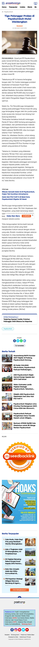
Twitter (24, 630)
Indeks (22, 7)
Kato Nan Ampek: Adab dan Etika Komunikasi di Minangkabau (12, 571)
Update (26, 216)
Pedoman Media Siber (27, 634)
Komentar (19, 345)
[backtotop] (19, 598)
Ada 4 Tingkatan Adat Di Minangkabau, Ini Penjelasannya (13, 551)
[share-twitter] (17, 340)
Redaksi (7, 634)
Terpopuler (13, 7)
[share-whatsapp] (21, 340)
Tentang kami (15, 634)
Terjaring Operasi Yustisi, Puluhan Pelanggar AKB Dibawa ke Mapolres (18, 320)
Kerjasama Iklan (13, 637)
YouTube (28, 630)
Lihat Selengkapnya (19, 590)
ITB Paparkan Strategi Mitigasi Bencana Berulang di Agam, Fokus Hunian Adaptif (14, 581)
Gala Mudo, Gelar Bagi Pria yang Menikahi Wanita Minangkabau (14, 541)
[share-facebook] (14, 340)
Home (4, 7)
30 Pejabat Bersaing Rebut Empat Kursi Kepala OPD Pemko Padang (13, 561)
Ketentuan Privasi (25, 637)
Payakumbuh (8, 328)
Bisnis (30, 7)
